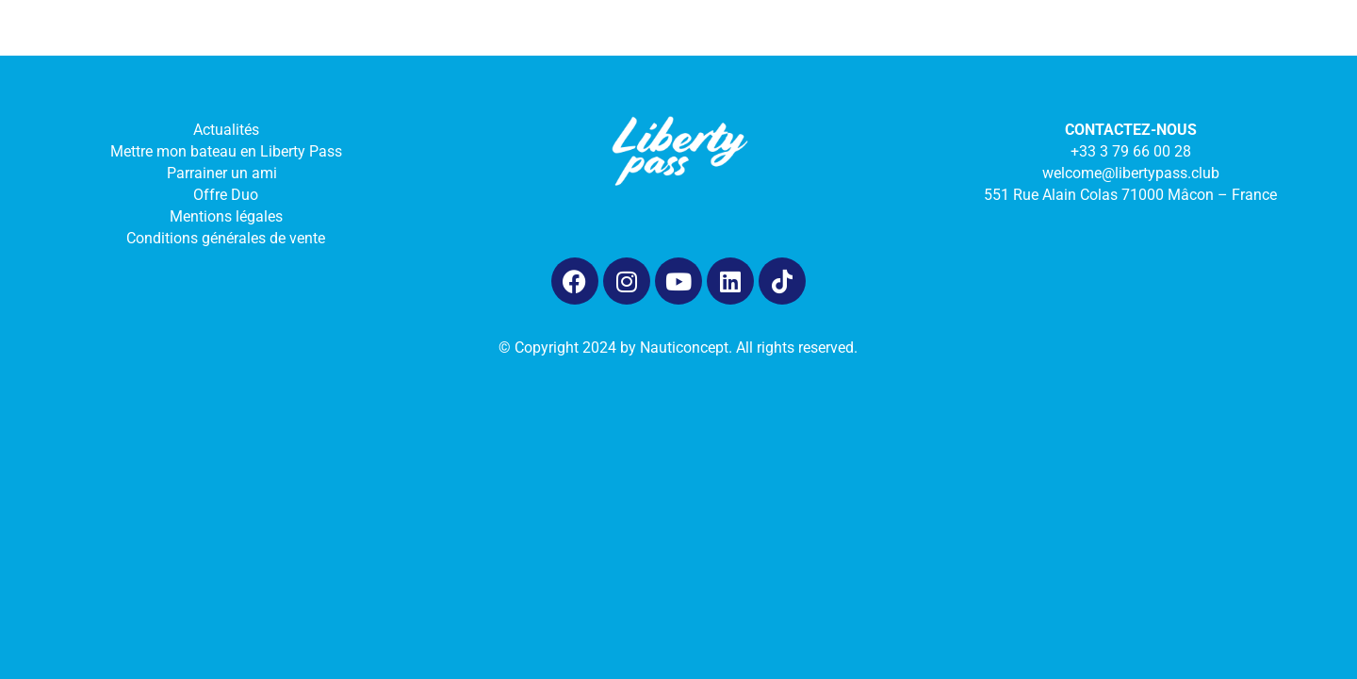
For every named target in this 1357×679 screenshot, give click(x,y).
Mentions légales (226, 216)
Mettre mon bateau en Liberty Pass (226, 151)
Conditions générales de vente (225, 238)
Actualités (226, 130)
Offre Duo (225, 195)
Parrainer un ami (226, 173)
